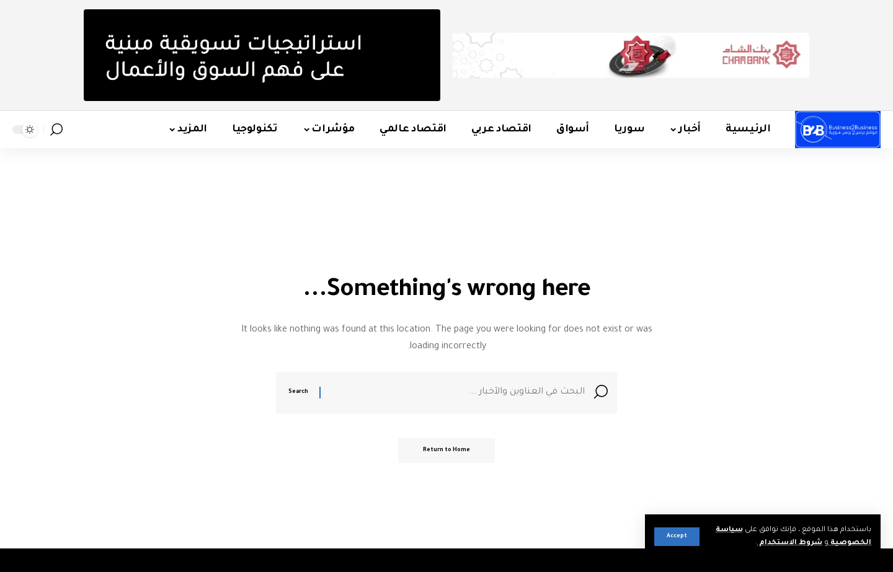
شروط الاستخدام (789, 543)
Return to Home (446, 450)
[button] (677, 536)
